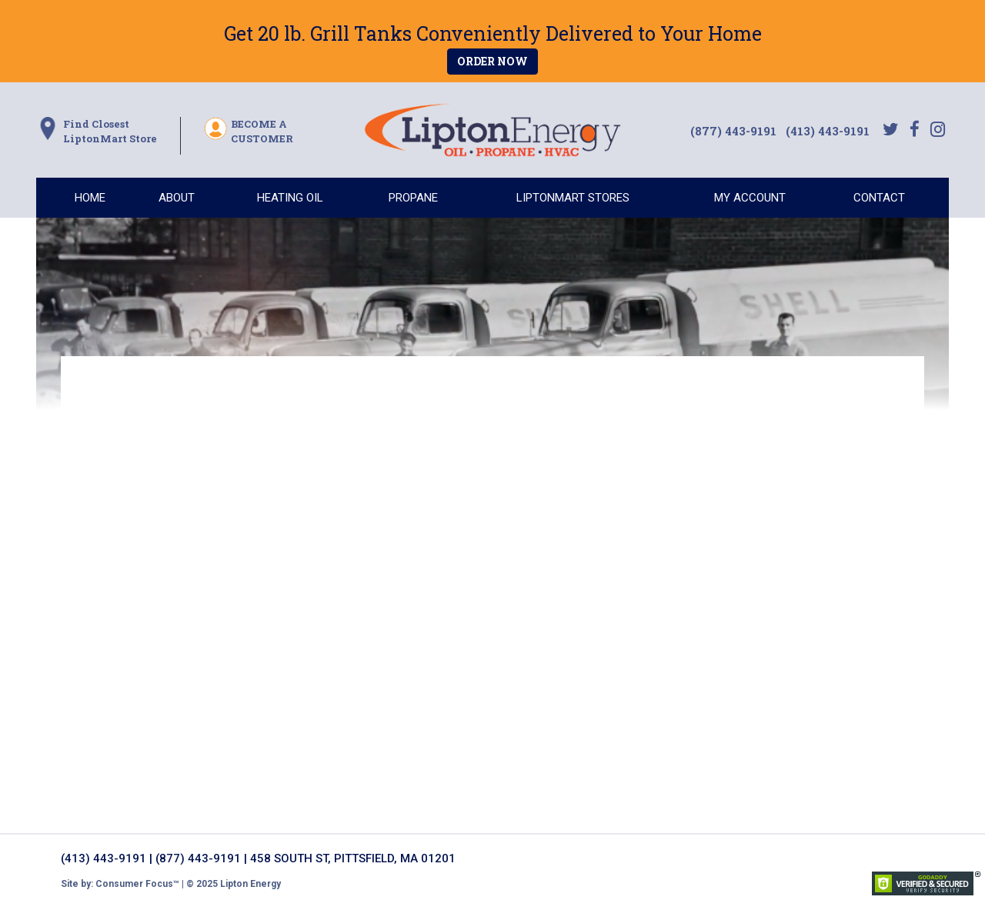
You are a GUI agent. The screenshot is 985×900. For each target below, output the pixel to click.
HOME (90, 198)
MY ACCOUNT (750, 198)
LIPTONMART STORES (572, 198)
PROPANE (413, 198)
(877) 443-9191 (735, 130)
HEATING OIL (290, 198)
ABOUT (177, 198)
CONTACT (879, 198)
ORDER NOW (492, 61)
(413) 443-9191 (828, 130)
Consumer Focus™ (137, 883)
